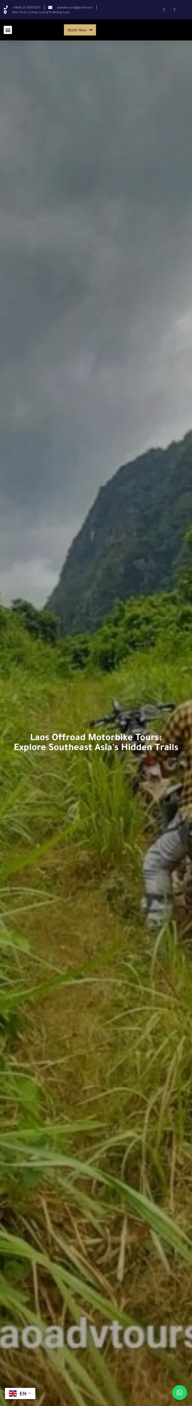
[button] (8, 30)
